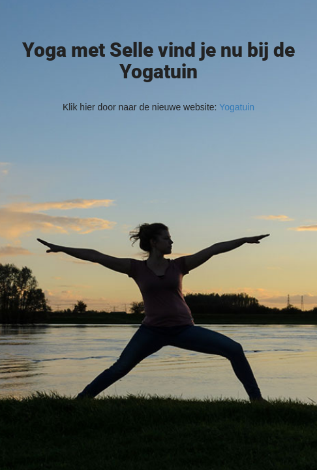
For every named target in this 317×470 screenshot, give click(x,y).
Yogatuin (236, 107)
